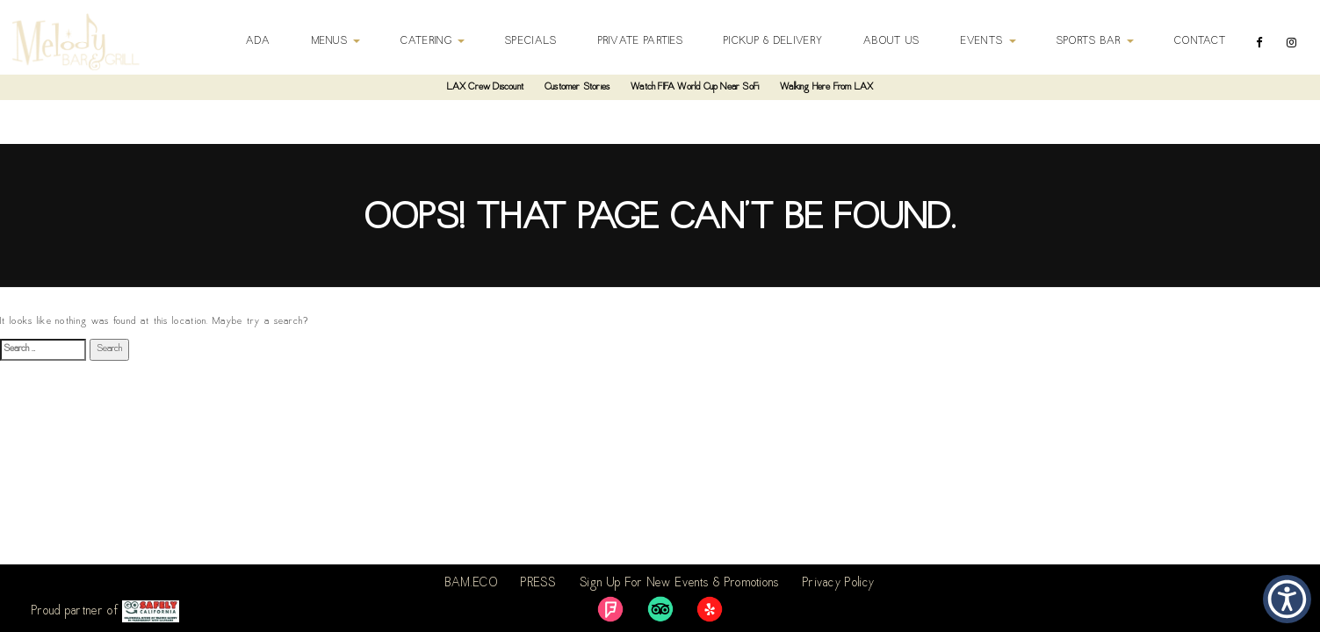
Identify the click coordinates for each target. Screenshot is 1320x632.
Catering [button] (432, 41)
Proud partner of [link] (105, 611)
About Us (891, 41)
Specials (531, 41)
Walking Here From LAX (826, 87)
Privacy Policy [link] (839, 584)
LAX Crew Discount (485, 87)
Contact (1200, 41)
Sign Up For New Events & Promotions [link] (680, 584)
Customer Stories (577, 87)
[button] (1287, 599)
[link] (610, 609)
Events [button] (988, 41)
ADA (258, 41)
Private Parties (641, 41)
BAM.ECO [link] (471, 584)
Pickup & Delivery (773, 41)
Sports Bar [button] (1095, 41)
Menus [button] (336, 41)
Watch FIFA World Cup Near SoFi (695, 87)
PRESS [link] (539, 584)
